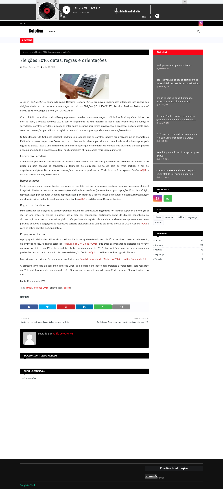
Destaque (169, 217)
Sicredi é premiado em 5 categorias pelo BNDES (177, 154)
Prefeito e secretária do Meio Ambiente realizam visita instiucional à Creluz (176, 136)
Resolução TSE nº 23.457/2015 (80, 243)
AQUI (143, 170)
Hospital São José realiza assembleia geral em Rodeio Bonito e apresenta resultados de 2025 (175, 118)
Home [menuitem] (52, 31)
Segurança (192, 217)
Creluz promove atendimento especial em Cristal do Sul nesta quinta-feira (176, 172)
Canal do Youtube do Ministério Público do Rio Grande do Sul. (113, 258)
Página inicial (28, 52)
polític (67, 287)
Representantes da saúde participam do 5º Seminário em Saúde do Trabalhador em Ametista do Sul (177, 81)
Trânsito (158, 223)
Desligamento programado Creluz (174, 65)
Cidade (158, 217)
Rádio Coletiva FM (31, 67)
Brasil (29, 287)
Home (22, 23)
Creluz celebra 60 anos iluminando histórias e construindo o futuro (174, 100)
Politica (180, 217)
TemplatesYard (27, 485)
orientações (56, 287)
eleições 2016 (41, 287)
